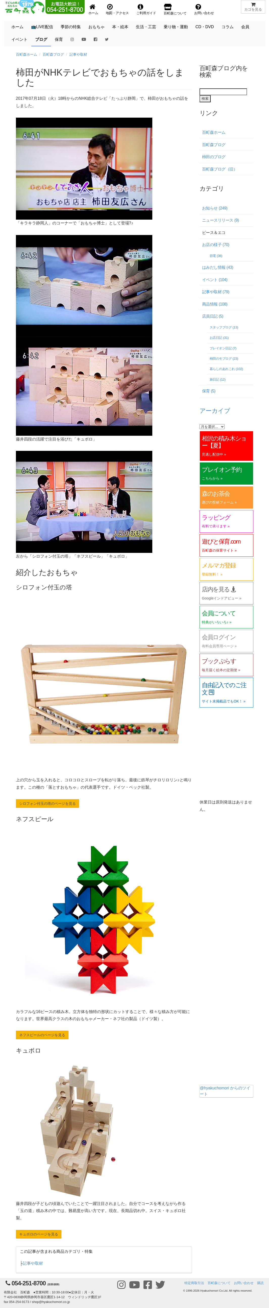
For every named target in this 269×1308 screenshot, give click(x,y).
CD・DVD (204, 27)
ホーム (17, 27)
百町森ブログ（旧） (219, 169)
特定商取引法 (194, 1283)
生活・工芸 (146, 27)
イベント (19, 39)
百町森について (219, 1283)
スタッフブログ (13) (224, 327)
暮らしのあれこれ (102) (226, 369)
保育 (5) (208, 391)
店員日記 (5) (212, 316)
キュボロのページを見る (38, 1234)
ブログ (41, 39)
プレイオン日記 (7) (223, 348)
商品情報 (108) (214, 304)
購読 (260, 1283)
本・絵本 (120, 27)
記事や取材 (78, 54)
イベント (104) (214, 280)
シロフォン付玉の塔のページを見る (47, 803)
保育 (59, 39)
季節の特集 (71, 27)
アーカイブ (215, 410)
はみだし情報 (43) (217, 267)
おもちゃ (96, 27)
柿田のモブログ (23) (224, 358)
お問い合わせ (244, 1283)
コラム (228, 27)
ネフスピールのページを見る (42, 1035)
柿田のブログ (214, 157)
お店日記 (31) (219, 338)
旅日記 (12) (218, 379)
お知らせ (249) (214, 208)
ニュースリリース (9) (220, 220)
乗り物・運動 (176, 27)
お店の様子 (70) (215, 245)
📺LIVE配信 (42, 27)
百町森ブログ (53, 54)
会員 (245, 27)
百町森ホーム (26, 54)
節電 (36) (216, 256)
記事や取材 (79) (215, 292)
